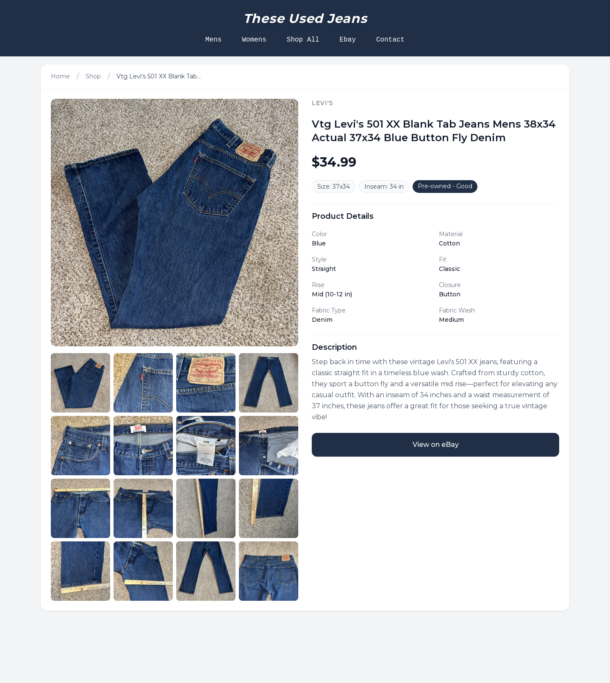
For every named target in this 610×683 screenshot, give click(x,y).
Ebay (348, 40)
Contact (390, 40)
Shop (93, 76)
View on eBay (436, 444)
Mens (213, 40)
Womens (254, 40)
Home (60, 76)
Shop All (303, 40)
